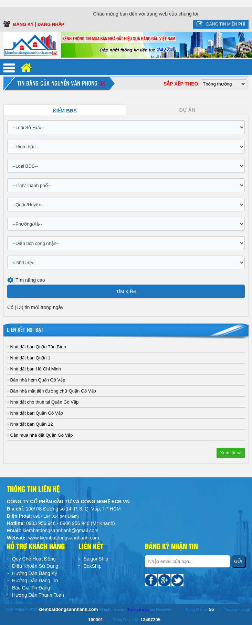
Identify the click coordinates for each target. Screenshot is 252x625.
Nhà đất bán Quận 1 (28, 357)
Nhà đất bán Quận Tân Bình (36, 346)
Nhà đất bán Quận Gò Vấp (35, 413)
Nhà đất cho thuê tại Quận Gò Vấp (42, 402)
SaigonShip (96, 559)
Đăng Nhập (51, 24)
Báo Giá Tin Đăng (31, 588)
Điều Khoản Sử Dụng (35, 566)
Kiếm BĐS (65, 110)
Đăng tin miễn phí (221, 24)
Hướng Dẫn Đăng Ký (34, 573)
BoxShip (93, 566)
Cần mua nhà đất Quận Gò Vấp (40, 435)
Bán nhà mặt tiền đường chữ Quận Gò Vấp (51, 391)
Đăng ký (24, 24)
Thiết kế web (138, 609)
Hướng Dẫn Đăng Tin (35, 580)
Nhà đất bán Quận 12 (30, 424)
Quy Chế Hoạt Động (34, 559)
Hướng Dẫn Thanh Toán (38, 595)
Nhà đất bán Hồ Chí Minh (34, 368)
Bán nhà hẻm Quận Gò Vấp (36, 380)
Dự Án (187, 110)
